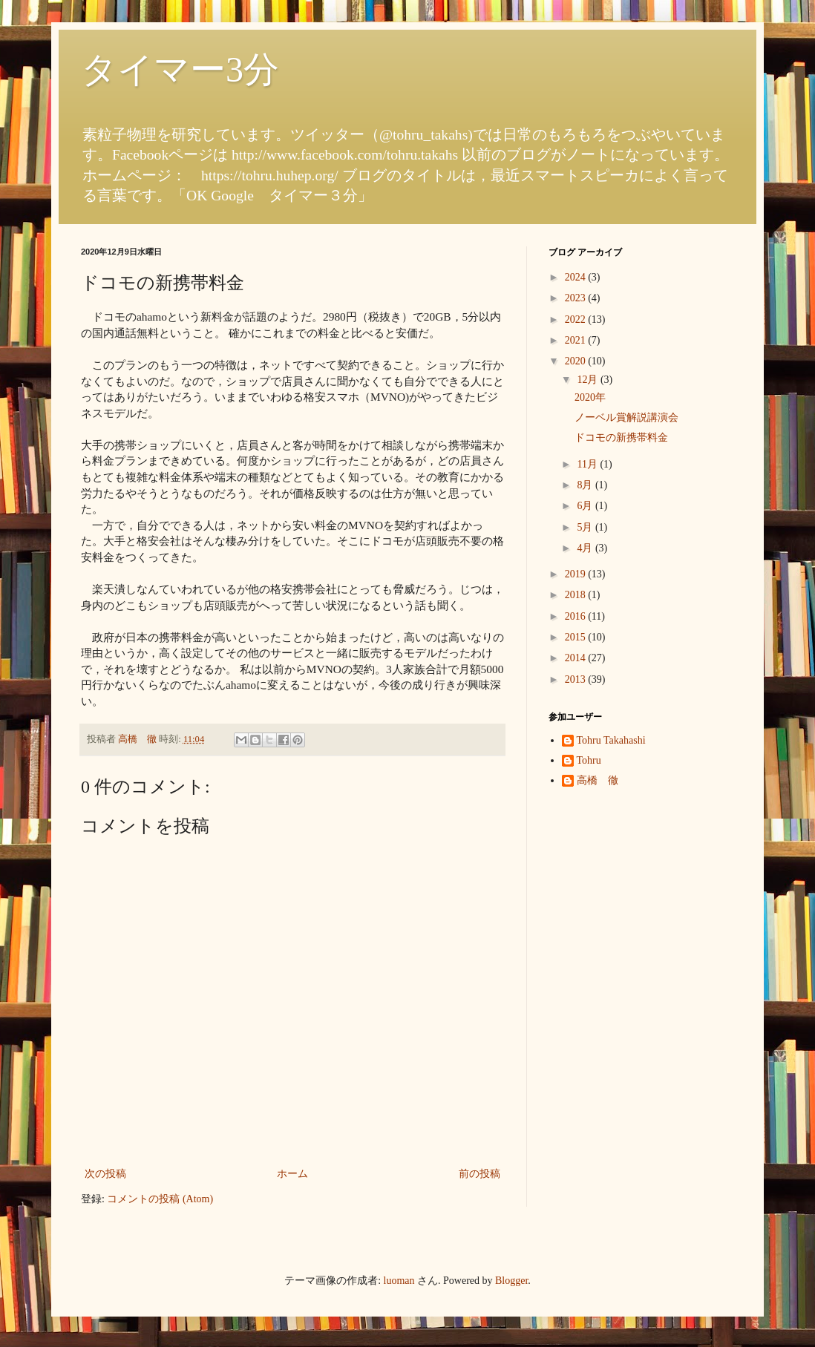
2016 (577, 616)
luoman (399, 1280)
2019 (577, 574)
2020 (577, 361)
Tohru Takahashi (611, 740)
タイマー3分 (180, 69)
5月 (586, 527)
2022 (577, 319)
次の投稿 (105, 1173)
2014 (577, 657)
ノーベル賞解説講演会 (626, 417)
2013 (577, 679)
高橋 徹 (597, 780)
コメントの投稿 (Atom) (160, 1199)
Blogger (511, 1280)
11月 (588, 464)
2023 (577, 298)
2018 (577, 594)
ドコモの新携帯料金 (621, 437)
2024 (577, 277)
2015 (577, 637)
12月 (588, 379)
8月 (586, 485)
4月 (586, 548)
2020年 (590, 397)
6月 (586, 505)
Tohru (589, 760)
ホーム (292, 1173)
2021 (577, 340)
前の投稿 (479, 1173)
